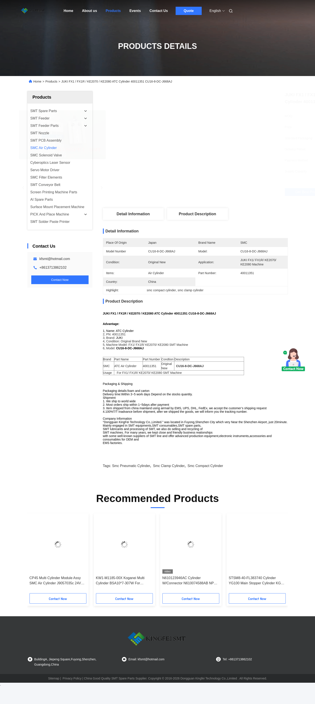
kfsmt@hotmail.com (55, 259)
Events (135, 11)
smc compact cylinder (205, 473)
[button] (40, 562)
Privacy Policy (72, 686)
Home (68, 11)
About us (89, 11)
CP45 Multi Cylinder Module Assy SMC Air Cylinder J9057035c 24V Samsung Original (55, 588)
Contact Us (159, 11)
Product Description (197, 214)
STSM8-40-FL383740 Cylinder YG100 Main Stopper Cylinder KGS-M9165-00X (256, 588)
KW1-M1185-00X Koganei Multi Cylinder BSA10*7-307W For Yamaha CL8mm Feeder (120, 588)
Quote (189, 11)
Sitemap (53, 686)
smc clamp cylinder (169, 473)
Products (113, 11)
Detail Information (133, 214)
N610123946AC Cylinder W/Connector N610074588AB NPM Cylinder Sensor (189, 588)
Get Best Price (218, 192)
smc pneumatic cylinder (131, 473)
